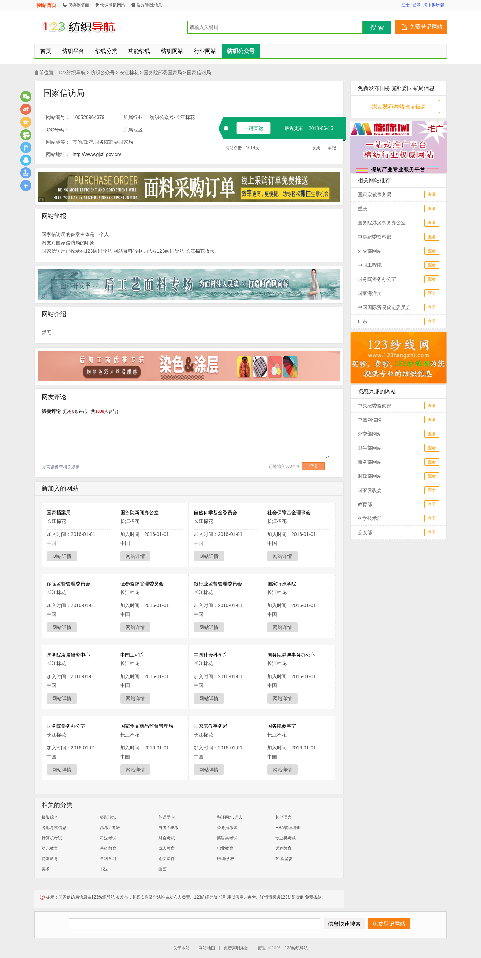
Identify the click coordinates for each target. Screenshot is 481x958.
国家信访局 (199, 72)
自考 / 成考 (168, 827)
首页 (45, 51)
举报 (332, 147)
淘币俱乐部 (433, 4)
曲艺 (162, 869)
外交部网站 (370, 251)
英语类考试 (227, 838)
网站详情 (61, 556)
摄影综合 (50, 817)
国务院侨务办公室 (66, 726)
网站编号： (58, 117)
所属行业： (135, 117)
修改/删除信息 (149, 5)
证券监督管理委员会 (142, 583)
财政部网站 (370, 476)
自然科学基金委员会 (215, 512)
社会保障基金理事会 (289, 512)
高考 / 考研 (110, 827)
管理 (261, 948)
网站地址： (58, 154)
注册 (405, 4)
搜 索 (377, 27)
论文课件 (166, 858)
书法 (104, 869)
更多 (25, 185)
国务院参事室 (281, 726)
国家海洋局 (370, 293)
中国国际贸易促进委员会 (384, 307)
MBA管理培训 (288, 827)
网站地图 (207, 948)
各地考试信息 (54, 827)
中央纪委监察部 (374, 237)
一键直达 (253, 128)
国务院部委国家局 (163, 72)
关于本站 (181, 948)
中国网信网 (370, 419)
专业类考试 (285, 838)
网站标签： (58, 142)
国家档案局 (59, 512)
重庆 (362, 208)
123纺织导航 (72, 72)
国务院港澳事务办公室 (291, 655)
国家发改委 (370, 490)
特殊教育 (50, 858)
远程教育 (283, 848)
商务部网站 (370, 462)
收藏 (316, 147)
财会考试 (166, 838)
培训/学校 (225, 858)
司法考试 (108, 838)
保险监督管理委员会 (68, 583)
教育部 (365, 504)
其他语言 (283, 817)
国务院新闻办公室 (139, 512)
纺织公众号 (103, 72)
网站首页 (46, 5)
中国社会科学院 (210, 655)
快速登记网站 (112, 5)
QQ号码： (58, 129)
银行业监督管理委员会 (218, 583)
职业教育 (225, 848)
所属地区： (135, 129)
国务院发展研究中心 (68, 655)
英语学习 (166, 817)
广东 (362, 321)
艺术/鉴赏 (284, 858)
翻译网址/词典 (230, 817)
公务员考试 (227, 827)
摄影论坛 (108, 817)
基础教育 (108, 848)
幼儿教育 (50, 848)
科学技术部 (370, 518)
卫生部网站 (370, 448)
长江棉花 (129, 72)
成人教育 (166, 848)
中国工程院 (132, 655)
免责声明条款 (236, 948)
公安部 (365, 532)
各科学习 (108, 858)
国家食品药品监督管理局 (146, 726)
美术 (46, 869)
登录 (416, 4)
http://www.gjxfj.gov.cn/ (96, 154)
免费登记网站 (426, 27)
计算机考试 (52, 838)
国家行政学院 (281, 583)
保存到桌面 (78, 5)
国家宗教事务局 (210, 726)
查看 (432, 194)
